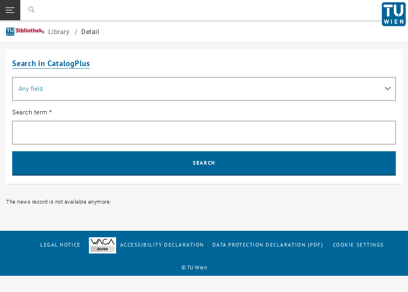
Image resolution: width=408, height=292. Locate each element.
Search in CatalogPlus (51, 63)
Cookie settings (358, 244)
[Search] (31, 10)
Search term (32, 112)
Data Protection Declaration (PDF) (268, 244)
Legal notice (60, 244)
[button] (10, 10)
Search (204, 162)
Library (38, 32)
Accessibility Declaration (146, 244)
